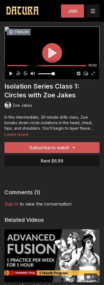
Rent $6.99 (52, 161)
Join (72, 11)
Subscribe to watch (53, 147)
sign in (11, 204)
